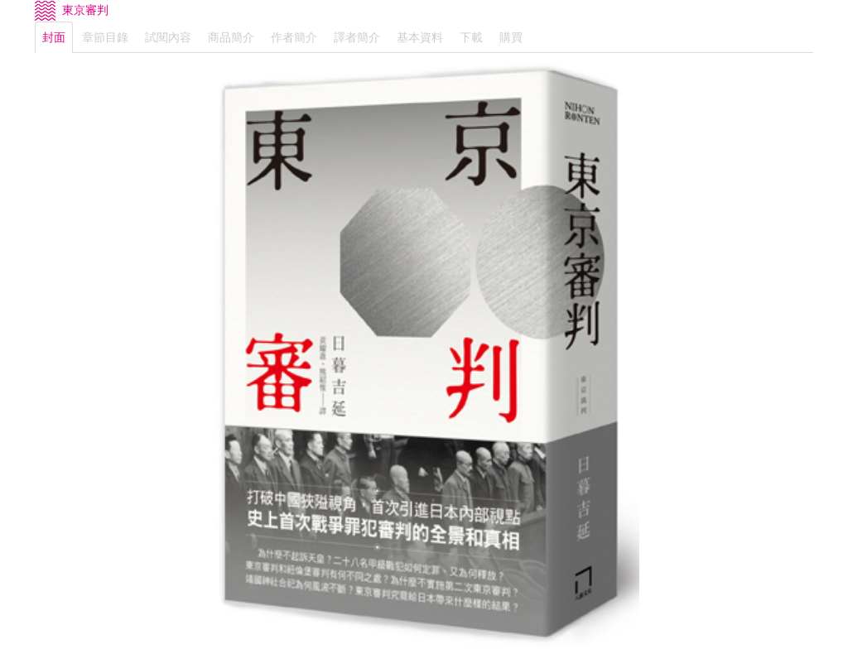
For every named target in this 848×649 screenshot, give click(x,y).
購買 (511, 37)
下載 (471, 37)
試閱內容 (168, 37)
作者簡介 (294, 37)
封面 (53, 37)
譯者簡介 (357, 37)
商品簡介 (231, 37)
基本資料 (420, 37)
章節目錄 (105, 37)
